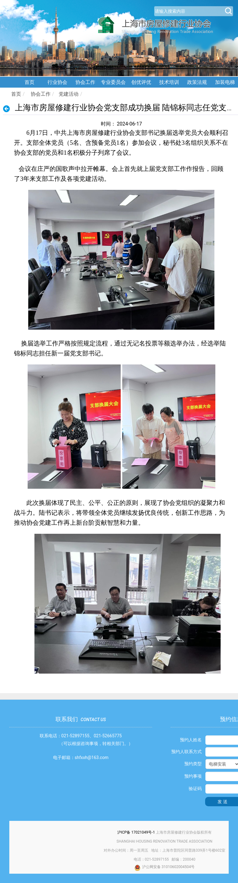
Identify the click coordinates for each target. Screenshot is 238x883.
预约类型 (193, 763)
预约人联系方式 (186, 751)
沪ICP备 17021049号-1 (136, 832)
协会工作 (85, 82)
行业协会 (57, 82)
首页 (29, 82)
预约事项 (193, 776)
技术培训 (169, 82)
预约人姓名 (191, 739)
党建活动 (69, 94)
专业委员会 (113, 82)
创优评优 (141, 82)
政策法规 (197, 82)
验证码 (195, 788)
